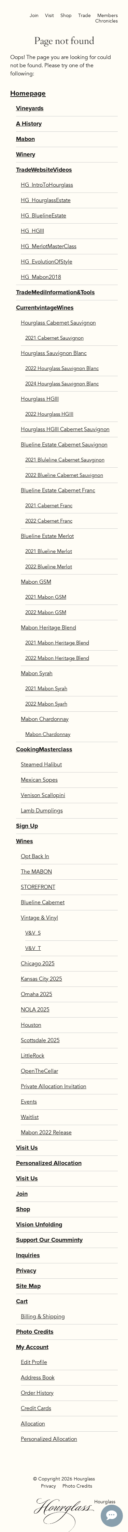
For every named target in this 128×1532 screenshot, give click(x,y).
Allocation (33, 1423)
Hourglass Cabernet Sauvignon (58, 323)
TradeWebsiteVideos (44, 169)
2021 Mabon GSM (45, 597)
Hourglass (64, 1515)
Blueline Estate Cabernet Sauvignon (64, 444)
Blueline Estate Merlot (47, 536)
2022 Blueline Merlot (48, 567)
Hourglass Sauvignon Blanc (54, 353)
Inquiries (28, 1255)
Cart (22, 1301)
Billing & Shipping (43, 1316)
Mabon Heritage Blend (48, 627)
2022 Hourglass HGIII (49, 414)
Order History (37, 1393)
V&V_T (33, 948)
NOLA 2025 (35, 1009)
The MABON (36, 871)
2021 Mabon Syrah (46, 688)
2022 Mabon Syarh (46, 704)
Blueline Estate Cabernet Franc (58, 490)
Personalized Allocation (49, 1163)
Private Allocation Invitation (53, 1086)
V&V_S (33, 933)
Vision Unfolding (39, 1224)
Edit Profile (34, 1362)
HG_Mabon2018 (41, 277)
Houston (31, 1025)
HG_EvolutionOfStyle (46, 261)
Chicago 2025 (38, 963)
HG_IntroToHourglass (47, 185)
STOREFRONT (38, 887)
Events (29, 1101)
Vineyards (30, 108)
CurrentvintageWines (45, 307)
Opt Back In (35, 856)
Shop (66, 15)
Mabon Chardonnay (45, 719)
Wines (24, 841)
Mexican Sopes (39, 780)
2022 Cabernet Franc (48, 521)
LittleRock (32, 1055)
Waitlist (30, 1117)
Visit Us (27, 1147)
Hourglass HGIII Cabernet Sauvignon (65, 429)
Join (34, 15)
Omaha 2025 (36, 994)
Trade (84, 15)
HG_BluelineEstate (43, 215)
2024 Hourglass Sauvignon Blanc (62, 384)
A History (29, 123)
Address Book (38, 1377)
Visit (49, 15)
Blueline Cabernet (43, 902)
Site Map (28, 1286)
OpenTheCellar (39, 1071)
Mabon (25, 139)
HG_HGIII (32, 231)
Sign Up (27, 825)
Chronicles (106, 21)
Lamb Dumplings (42, 810)
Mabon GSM (36, 582)
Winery (25, 154)
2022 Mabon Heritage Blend (57, 658)
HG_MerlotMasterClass (48, 246)
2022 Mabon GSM (45, 612)
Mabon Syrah (37, 673)
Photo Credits (35, 1331)
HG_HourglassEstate (46, 200)
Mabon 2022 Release (46, 1132)
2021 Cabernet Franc (48, 505)
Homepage (28, 93)
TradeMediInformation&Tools (55, 292)
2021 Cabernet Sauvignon (54, 338)
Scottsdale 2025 (40, 1040)
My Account (32, 1347)
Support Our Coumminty (49, 1240)
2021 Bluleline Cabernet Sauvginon (64, 460)
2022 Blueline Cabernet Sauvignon (64, 475)
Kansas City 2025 (41, 979)
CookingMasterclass (44, 749)
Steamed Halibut (41, 764)
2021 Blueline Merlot (48, 551)
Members (107, 15)
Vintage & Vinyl (39, 917)
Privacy (26, 1270)
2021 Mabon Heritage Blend (57, 643)
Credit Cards (36, 1408)
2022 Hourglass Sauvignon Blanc (62, 368)
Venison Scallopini (43, 795)
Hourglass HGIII (40, 399)
